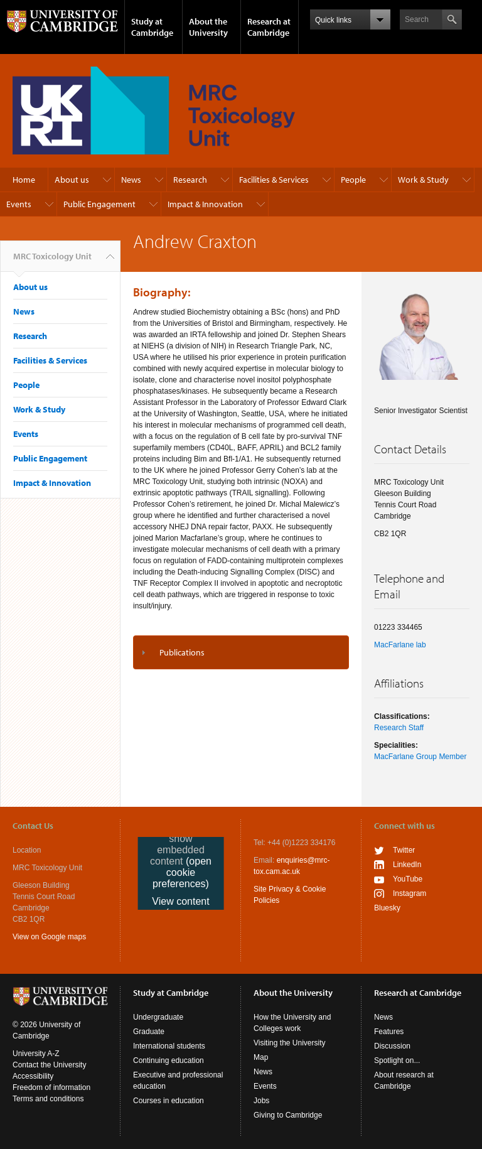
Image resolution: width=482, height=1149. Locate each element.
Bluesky (387, 908)
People (353, 179)
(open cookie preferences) (182, 872)
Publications (182, 652)
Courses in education (168, 1100)
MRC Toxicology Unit (52, 261)
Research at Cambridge (269, 27)
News (131, 179)
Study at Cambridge (152, 27)
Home (24, 179)
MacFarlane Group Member (420, 756)
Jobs (261, 1100)
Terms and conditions (48, 1098)
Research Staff (399, 727)
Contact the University (49, 1064)
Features (389, 1031)
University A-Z (36, 1053)
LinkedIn (407, 864)
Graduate (148, 1031)
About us (72, 179)
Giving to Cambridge (288, 1115)
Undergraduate (158, 1017)
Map (261, 1057)
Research (190, 179)
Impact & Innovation (205, 204)
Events (18, 204)
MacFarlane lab (400, 644)
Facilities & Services (274, 179)
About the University (208, 27)
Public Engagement (99, 204)
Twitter (404, 850)
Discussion (392, 1046)
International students (169, 1046)
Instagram (409, 893)
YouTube (407, 879)
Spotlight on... (397, 1060)
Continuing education (168, 1060)
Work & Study (423, 179)
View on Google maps (49, 936)
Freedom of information (51, 1087)
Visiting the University (290, 1042)
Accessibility (33, 1076)
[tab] (241, 652)
